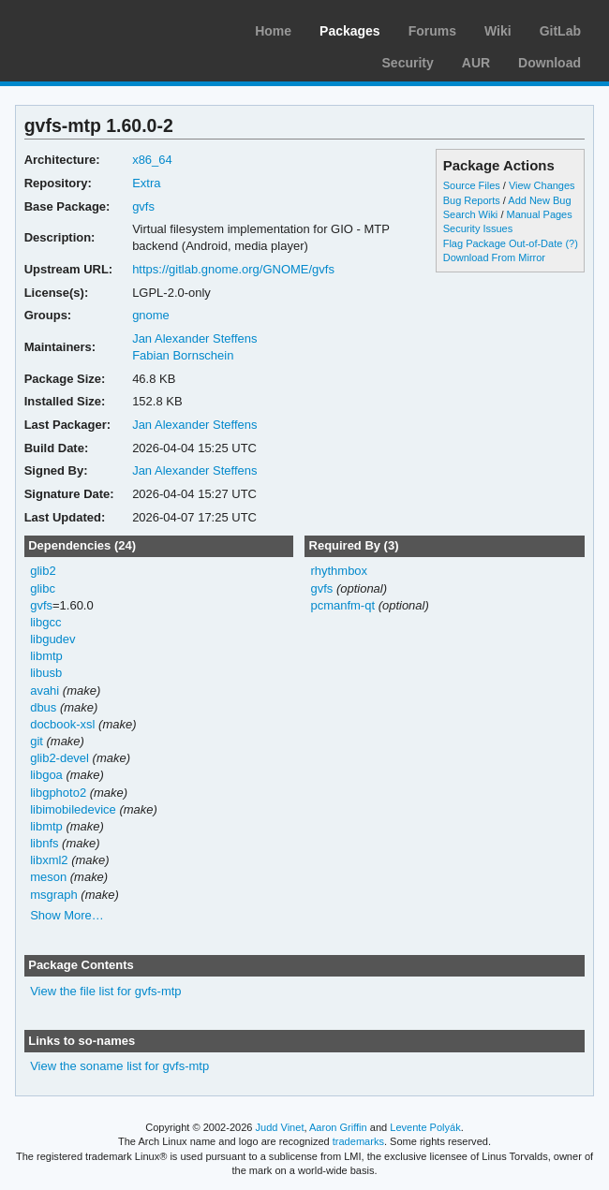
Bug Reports (471, 200)
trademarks (358, 1141)
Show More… (67, 915)
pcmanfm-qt (342, 605)
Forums (432, 30)
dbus (43, 707)
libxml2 (48, 860)
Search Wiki (470, 214)
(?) (571, 243)
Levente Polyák (425, 1127)
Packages (349, 30)
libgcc (45, 622)
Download (549, 62)
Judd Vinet (280, 1127)
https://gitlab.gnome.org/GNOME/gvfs (233, 269)
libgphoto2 (58, 793)
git (36, 741)
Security (408, 62)
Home (273, 30)
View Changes (542, 185)
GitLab (560, 30)
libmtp (46, 656)
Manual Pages (539, 214)
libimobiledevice (73, 809)
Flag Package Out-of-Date (503, 243)
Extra (146, 183)
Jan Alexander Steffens (194, 338)
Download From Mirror (494, 257)
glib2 (42, 571)
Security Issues (477, 228)
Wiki (498, 30)
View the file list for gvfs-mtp (105, 991)
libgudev (52, 639)
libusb (46, 673)
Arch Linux (103, 28)
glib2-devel (59, 758)
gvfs (143, 206)
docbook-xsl (62, 724)
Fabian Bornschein (182, 355)
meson (48, 877)
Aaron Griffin (338, 1127)
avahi (44, 690)
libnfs (44, 843)
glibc (42, 588)
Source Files (471, 185)
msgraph (54, 895)
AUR (476, 62)
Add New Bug (539, 200)
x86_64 (152, 160)
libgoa (46, 775)
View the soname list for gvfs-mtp (119, 1066)
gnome (151, 315)
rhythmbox (338, 571)
